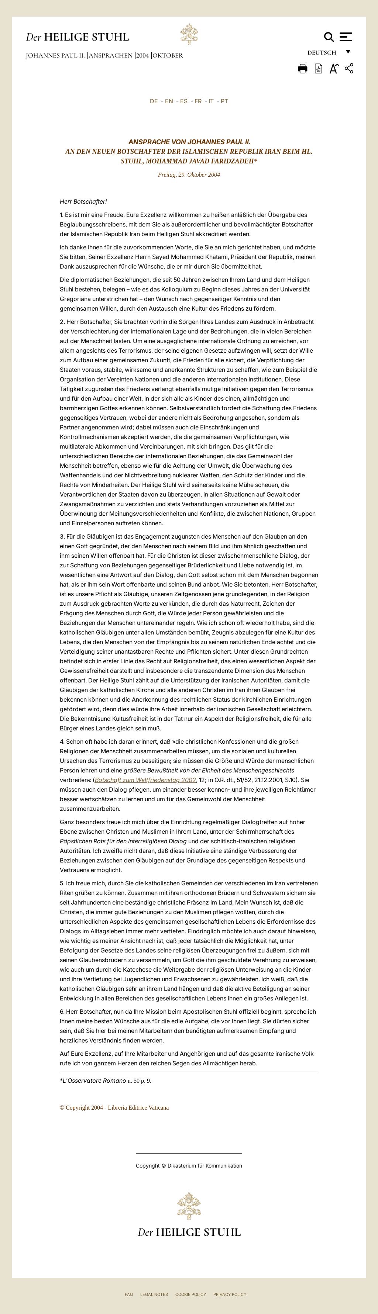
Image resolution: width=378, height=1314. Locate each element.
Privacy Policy (229, 1294)
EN (169, 101)
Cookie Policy (190, 1294)
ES (184, 101)
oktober (167, 55)
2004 (143, 55)
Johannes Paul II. (56, 55)
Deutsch (324, 54)
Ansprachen (111, 55)
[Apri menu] (345, 37)
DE (154, 101)
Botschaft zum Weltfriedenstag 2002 (145, 780)
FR (198, 101)
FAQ (129, 1294)
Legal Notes (154, 1294)
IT (211, 101)
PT (224, 101)
